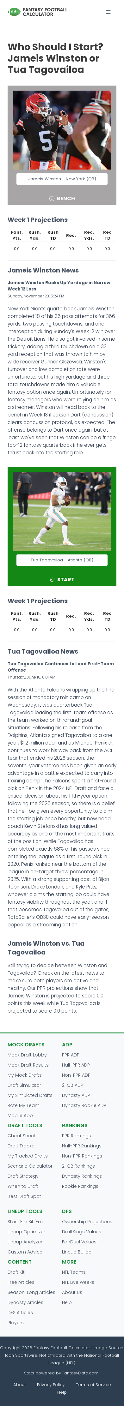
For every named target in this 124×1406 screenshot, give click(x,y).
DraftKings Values (81, 1232)
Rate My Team (24, 1105)
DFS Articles (20, 1312)
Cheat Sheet (21, 1136)
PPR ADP (70, 1055)
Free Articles (21, 1282)
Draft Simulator (24, 1085)
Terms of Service (93, 1385)
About (19, 1385)
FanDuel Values (79, 1242)
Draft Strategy (23, 1176)
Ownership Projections (87, 1221)
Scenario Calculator (30, 1166)
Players (16, 1322)
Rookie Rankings (80, 1186)
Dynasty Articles (25, 1302)
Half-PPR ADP (76, 1065)
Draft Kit (16, 1272)
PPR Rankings (76, 1136)
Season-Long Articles (31, 1292)
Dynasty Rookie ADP (84, 1105)
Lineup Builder (77, 1252)
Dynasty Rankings (82, 1176)
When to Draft (23, 1186)
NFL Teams (74, 1272)
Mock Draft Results (28, 1065)
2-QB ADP (72, 1085)
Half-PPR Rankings (82, 1146)
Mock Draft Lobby (27, 1055)
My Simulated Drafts (30, 1095)
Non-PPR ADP (76, 1075)
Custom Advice (25, 1252)
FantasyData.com (81, 1373)
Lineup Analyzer (25, 1242)
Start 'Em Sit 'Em (25, 1221)
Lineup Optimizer (26, 1232)
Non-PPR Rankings (82, 1156)
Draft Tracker (22, 1146)
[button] (108, 12)
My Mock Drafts (25, 1075)
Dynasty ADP (76, 1095)
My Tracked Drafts (28, 1156)
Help (67, 1302)
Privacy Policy (51, 1385)
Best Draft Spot (24, 1196)
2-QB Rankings (78, 1166)
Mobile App (20, 1115)
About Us (72, 1292)
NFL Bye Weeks (78, 1282)
